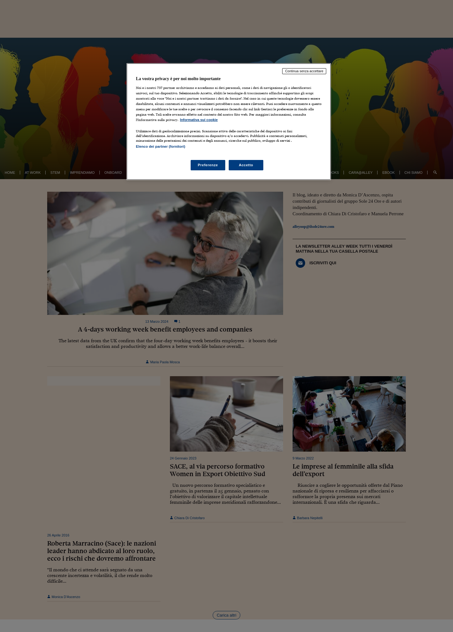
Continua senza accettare (304, 71)
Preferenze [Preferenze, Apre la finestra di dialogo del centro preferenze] (208, 165)
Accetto (246, 165)
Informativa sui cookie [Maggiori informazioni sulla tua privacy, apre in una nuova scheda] (199, 120)
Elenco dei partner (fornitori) (160, 146)
